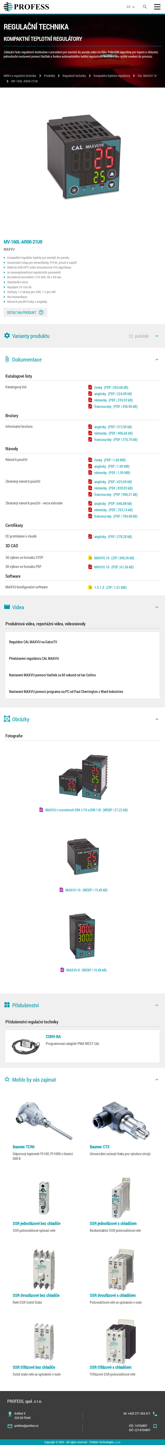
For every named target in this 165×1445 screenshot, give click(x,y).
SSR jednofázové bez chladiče (36, 1223)
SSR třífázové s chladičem (110, 1367)
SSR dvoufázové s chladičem (113, 1295)
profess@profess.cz (27, 1425)
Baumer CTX (99, 1146)
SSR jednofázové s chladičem (113, 1223)
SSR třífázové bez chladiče (34, 1367)
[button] (82, 336)
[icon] (156, 335)
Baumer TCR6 (23, 1146)
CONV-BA (53, 1036)
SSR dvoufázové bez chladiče (36, 1295)
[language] (131, 7)
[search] (145, 6)
